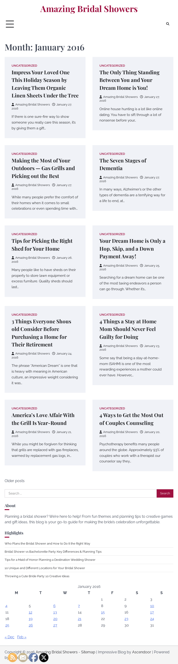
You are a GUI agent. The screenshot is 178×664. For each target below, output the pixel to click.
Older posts (15, 481)
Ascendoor (141, 652)
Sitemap (88, 652)
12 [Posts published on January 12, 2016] (30, 612)
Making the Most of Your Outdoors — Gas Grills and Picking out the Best (43, 168)
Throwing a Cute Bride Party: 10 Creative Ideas (37, 576)
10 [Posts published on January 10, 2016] (152, 606)
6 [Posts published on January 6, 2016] (54, 606)
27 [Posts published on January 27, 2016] (55, 625)
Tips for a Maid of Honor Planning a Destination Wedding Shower (50, 559)
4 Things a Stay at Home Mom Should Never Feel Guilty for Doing (127, 329)
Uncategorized (24, 65)
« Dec (9, 637)
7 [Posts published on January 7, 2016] (79, 606)
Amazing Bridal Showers (89, 8)
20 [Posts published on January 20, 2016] (55, 619)
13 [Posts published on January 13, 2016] (55, 612)
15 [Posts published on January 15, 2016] (103, 612)
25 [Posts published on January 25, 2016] (7, 625)
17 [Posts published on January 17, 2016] (152, 612)
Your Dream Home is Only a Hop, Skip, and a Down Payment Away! (132, 248)
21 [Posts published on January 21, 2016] (79, 619)
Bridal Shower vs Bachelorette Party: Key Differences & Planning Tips (53, 551)
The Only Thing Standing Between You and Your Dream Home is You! (129, 80)
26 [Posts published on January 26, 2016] (31, 625)
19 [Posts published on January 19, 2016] (30, 619)
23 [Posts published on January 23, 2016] (126, 619)
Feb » (21, 637)
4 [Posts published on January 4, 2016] (6, 606)
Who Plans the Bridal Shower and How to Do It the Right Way (47, 543)
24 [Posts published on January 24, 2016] (152, 619)
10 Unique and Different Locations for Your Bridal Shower (45, 568)
